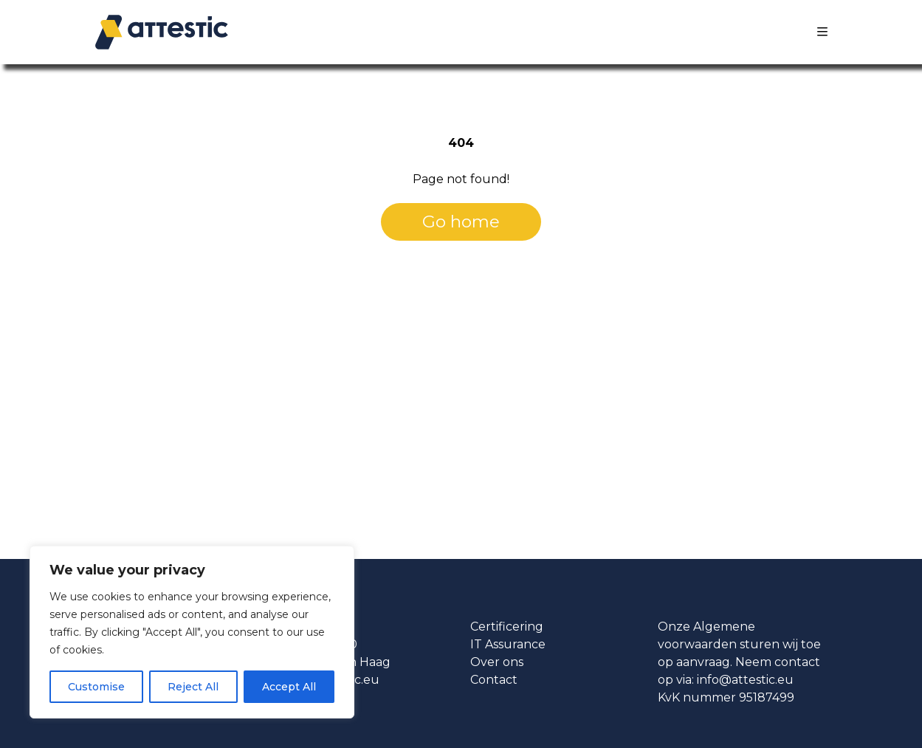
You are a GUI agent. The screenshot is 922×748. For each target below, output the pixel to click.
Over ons (496, 662)
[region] (192, 632)
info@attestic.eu (745, 680)
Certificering (506, 627)
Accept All (289, 686)
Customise (96, 686)
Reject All (193, 686)
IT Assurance (508, 644)
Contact (493, 680)
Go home (461, 221)
